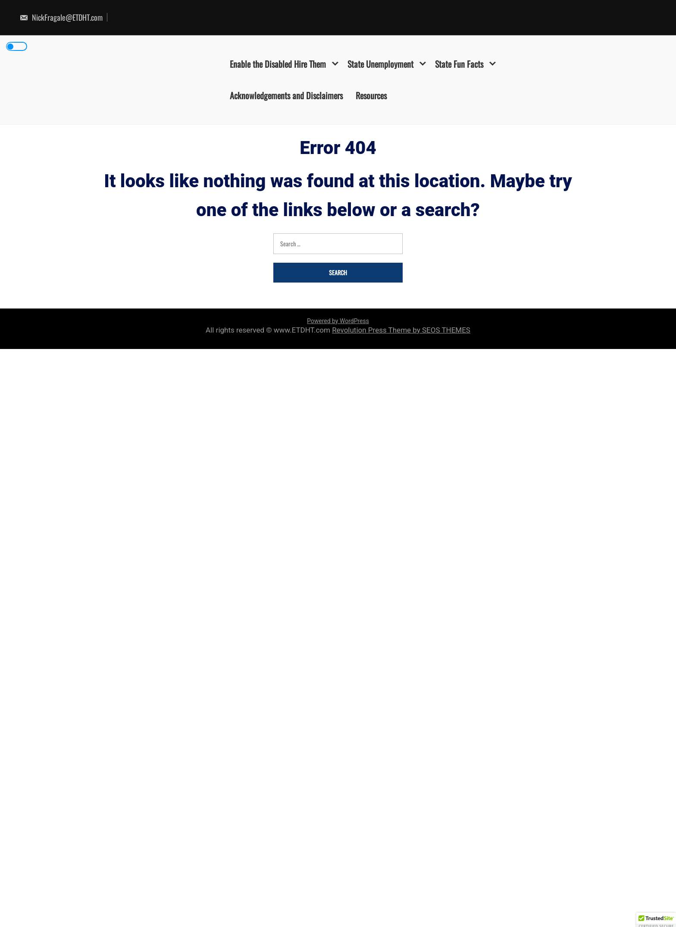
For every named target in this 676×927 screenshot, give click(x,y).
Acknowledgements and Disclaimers (286, 95)
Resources (371, 95)
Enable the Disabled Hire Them (278, 63)
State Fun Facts (459, 63)
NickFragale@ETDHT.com (61, 17)
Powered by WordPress (338, 320)
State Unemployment (380, 63)
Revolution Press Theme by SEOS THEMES (401, 330)
